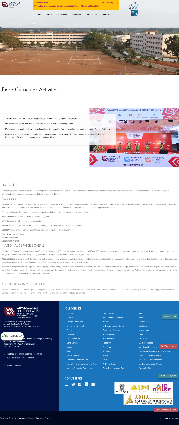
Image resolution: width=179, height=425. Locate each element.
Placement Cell (73, 339)
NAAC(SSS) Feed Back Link (150, 360)
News (105, 360)
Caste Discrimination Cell (113, 368)
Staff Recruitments (168, 346)
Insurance (71, 347)
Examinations (108, 313)
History (70, 313)
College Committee (75, 322)
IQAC (69, 351)
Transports (71, 334)
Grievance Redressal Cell (77, 360)
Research (107, 343)
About (49, 15)
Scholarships (72, 343)
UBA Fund (143, 339)
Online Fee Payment (168, 376)
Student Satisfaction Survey (150, 364)
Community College (111, 330)
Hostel (105, 355)
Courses (70, 317)
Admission (76, 15)
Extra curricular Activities (113, 317)
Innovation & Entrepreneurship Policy (82, 364)
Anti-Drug (107, 347)
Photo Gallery (144, 322)
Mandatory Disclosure (148, 347)
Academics (62, 15)
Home (39, 15)
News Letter (144, 330)
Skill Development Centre (113, 326)
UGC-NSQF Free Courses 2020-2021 (154, 351)
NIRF (141, 317)
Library (142, 334)
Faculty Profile (145, 368)
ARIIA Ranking (109, 364)
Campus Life (91, 15)
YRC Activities (109, 339)
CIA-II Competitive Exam (166, 410)
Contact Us (106, 15)
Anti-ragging (108, 351)
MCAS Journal (73, 355)
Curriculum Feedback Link (150, 355)
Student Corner (170, 316)
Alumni (106, 322)
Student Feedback (146, 343)
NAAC (141, 313)
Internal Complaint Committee (79, 368)
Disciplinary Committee (77, 326)
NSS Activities (109, 334)
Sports (69, 330)
